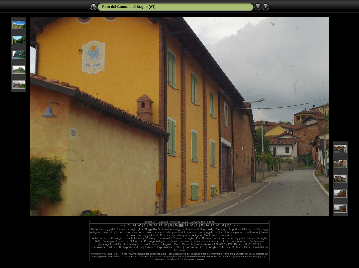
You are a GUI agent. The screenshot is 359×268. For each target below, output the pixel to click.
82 (134, 225)
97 (212, 225)
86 (155, 225)
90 (176, 225)
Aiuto (201, 259)
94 (197, 225)
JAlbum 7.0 (175, 259)
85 (150, 225)
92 (186, 225)
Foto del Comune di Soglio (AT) (129, 7)
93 (191, 225)
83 (140, 225)
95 (202, 225)
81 (129, 225)
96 (207, 225)
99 (223, 225)
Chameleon (190, 259)
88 (166, 225)
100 (229, 225)
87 (160, 225)
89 (171, 225)
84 (145, 225)
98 (217, 225)
